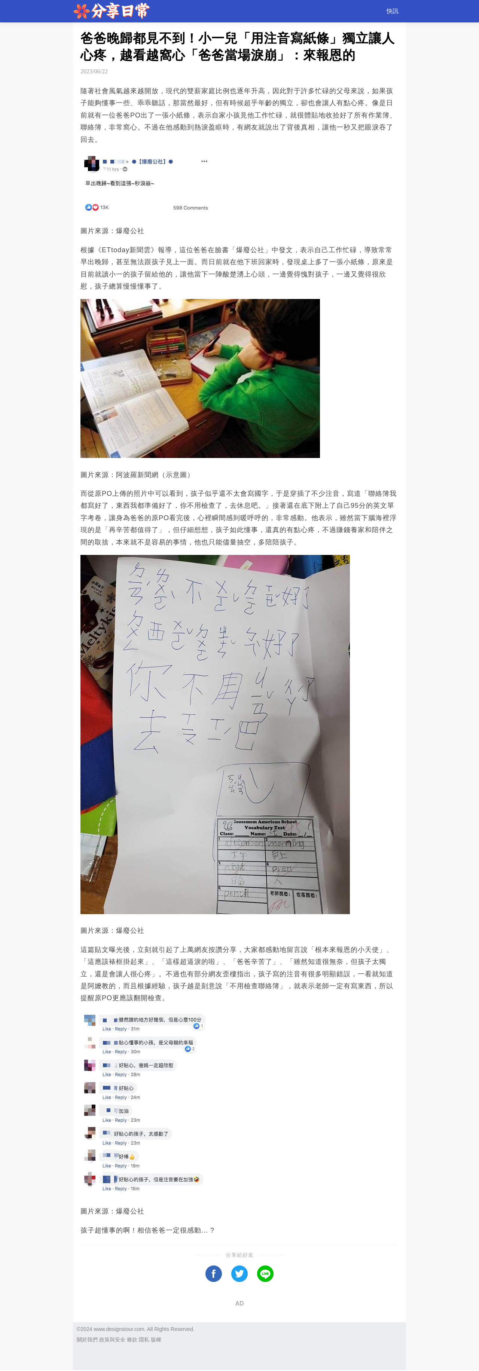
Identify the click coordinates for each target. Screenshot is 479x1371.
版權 (156, 1340)
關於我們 (87, 1340)
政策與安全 (112, 1340)
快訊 (393, 11)
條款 (132, 1340)
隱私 (144, 1340)
